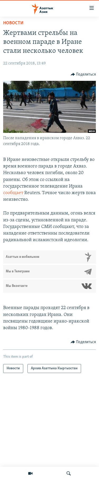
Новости (13, 23)
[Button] (83, 74)
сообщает (13, 192)
